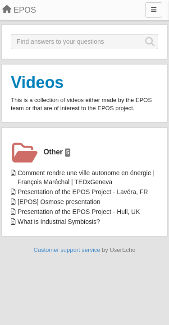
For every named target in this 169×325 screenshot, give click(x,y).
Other (57, 152)
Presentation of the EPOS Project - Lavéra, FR (83, 191)
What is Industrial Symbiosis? (59, 221)
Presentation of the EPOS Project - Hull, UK (79, 211)
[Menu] (153, 10)
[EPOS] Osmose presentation (59, 201)
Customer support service (66, 249)
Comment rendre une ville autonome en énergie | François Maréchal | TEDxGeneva (86, 177)
